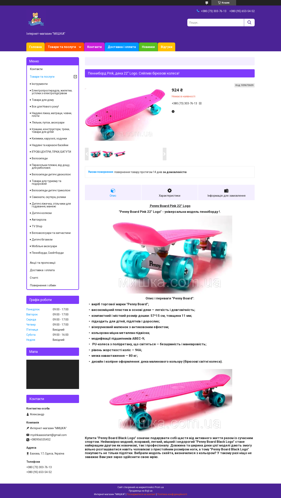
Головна (35, 47)
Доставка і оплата (122, 47)
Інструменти (40, 83)
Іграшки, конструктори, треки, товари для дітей (51, 130)
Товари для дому (43, 99)
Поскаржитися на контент (141, 494)
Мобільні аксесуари (44, 246)
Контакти (94, 47)
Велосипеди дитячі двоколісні (51, 174)
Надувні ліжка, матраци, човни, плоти (52, 114)
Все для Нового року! (45, 106)
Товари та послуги (62, 47)
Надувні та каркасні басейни (50, 145)
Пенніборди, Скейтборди (48, 252)
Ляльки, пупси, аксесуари (48, 122)
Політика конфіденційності (172, 494)
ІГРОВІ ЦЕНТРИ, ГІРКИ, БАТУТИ (51, 151)
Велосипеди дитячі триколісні (51, 190)
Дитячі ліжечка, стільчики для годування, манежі (51, 205)
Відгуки (166, 47)
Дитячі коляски (42, 213)
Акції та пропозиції (42, 263)
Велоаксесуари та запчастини (51, 232)
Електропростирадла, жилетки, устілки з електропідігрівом (52, 92)
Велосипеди (40, 158)
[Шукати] (249, 22)
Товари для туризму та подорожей (46, 182)
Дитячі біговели (42, 239)
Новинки (148, 47)
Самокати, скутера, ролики (49, 197)
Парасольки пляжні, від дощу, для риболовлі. (51, 166)
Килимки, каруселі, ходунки (49, 138)
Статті (34, 278)
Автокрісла (39, 219)
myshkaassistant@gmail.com (48, 435)
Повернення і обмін (43, 285)
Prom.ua (159, 487)
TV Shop (37, 226)
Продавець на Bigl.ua (140, 490)
